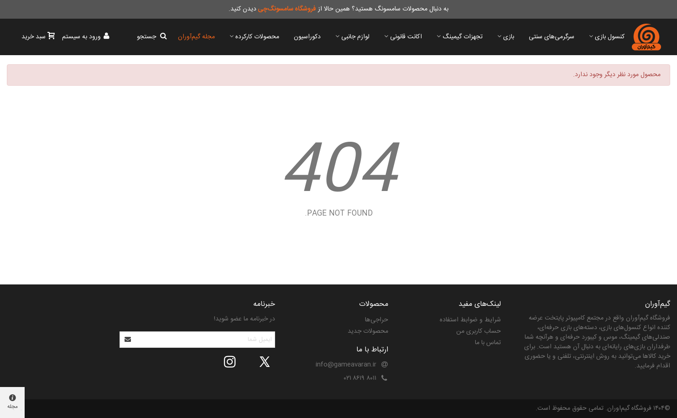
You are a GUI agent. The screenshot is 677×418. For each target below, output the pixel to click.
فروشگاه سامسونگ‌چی (287, 9)
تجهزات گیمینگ (463, 36)
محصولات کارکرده (257, 36)
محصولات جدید (368, 331)
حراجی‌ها (376, 320)
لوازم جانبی (355, 36)
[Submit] (128, 339)
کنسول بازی (610, 36)
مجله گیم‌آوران (196, 36)
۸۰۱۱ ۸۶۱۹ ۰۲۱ (360, 378)
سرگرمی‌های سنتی (551, 36)
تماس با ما (488, 342)
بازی (508, 36)
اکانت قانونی (406, 36)
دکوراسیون (307, 36)
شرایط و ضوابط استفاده (470, 320)
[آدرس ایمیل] (205, 339)
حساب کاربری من (478, 331)
